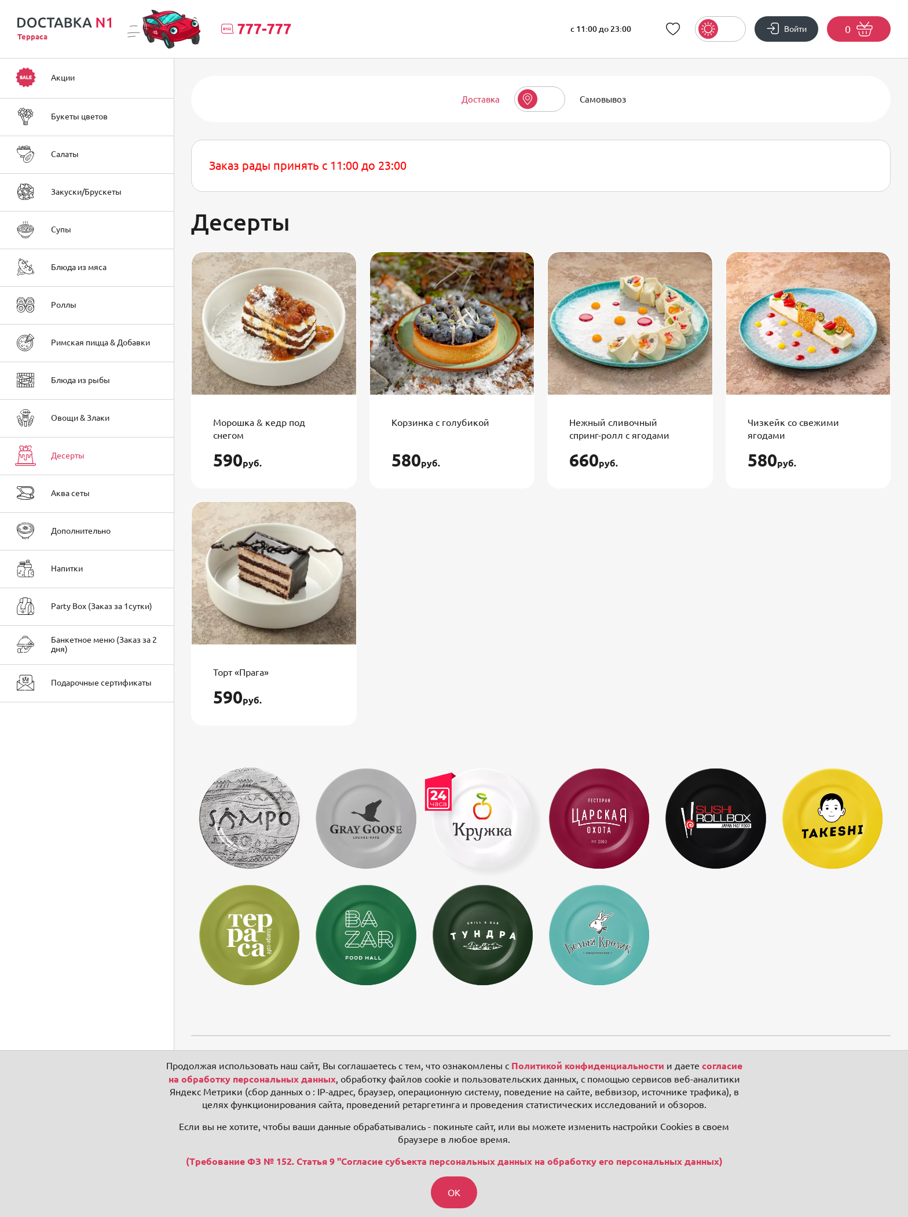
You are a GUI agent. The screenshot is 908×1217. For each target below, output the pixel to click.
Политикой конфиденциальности (587, 1066)
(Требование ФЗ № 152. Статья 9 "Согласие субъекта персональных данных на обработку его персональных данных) (454, 1161)
